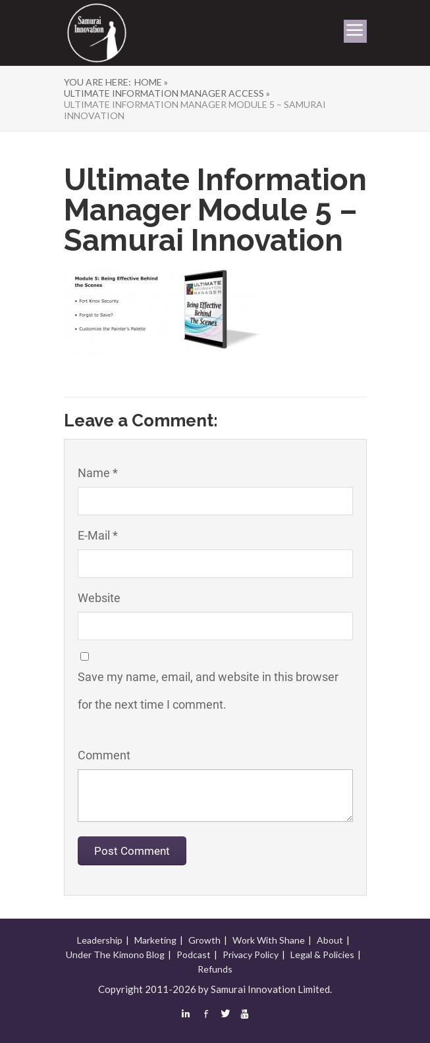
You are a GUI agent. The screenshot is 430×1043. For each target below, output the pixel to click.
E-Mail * (98, 535)
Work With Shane (268, 940)
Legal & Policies (322, 954)
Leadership (99, 940)
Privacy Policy (251, 954)
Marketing (155, 940)
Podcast (193, 954)
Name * (98, 473)
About (330, 940)
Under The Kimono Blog (115, 954)
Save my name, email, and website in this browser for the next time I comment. (208, 690)
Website (99, 598)
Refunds (215, 969)
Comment (104, 755)
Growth (204, 940)
